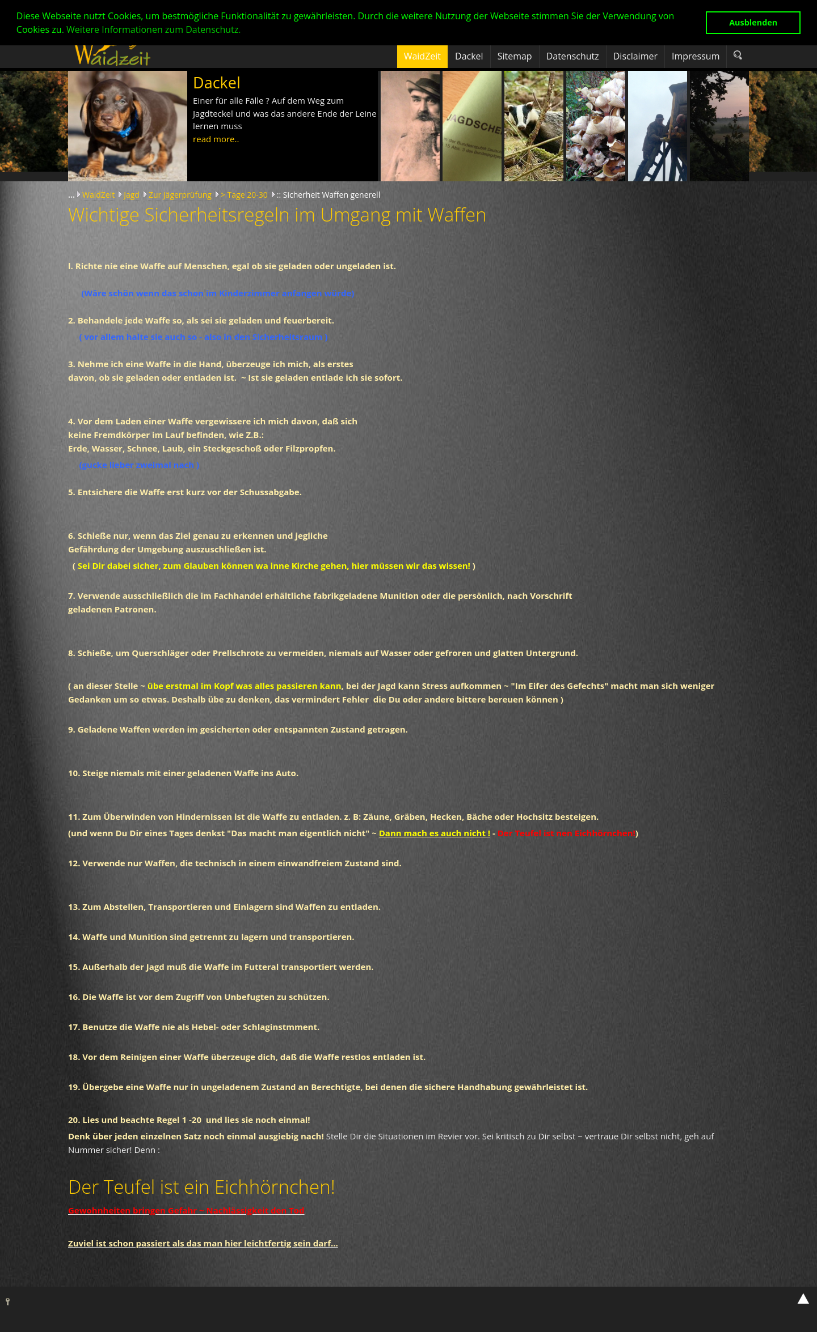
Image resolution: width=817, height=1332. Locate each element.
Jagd (132, 194)
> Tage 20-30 (244, 194)
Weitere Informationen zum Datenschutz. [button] (153, 29)
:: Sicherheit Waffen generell (328, 194)
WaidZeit (98, 194)
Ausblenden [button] (753, 22)
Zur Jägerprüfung (180, 194)
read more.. (216, 138)
